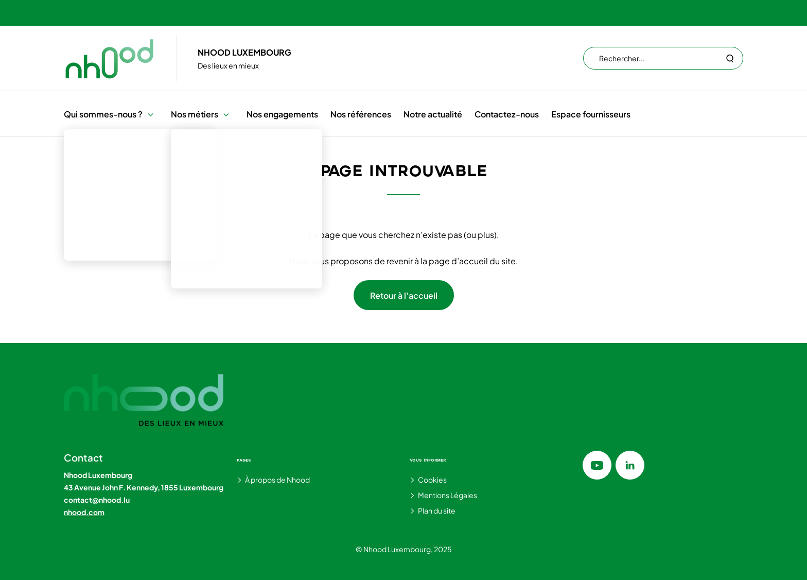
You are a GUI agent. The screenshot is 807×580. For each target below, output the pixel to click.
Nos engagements (282, 114)
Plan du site (436, 510)
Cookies (432, 479)
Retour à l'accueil (403, 295)
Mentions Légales (447, 495)
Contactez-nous (507, 114)
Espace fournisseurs (590, 114)
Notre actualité (433, 114)
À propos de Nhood (277, 479)
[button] (151, 114)
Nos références (360, 114)
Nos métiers (194, 114)
